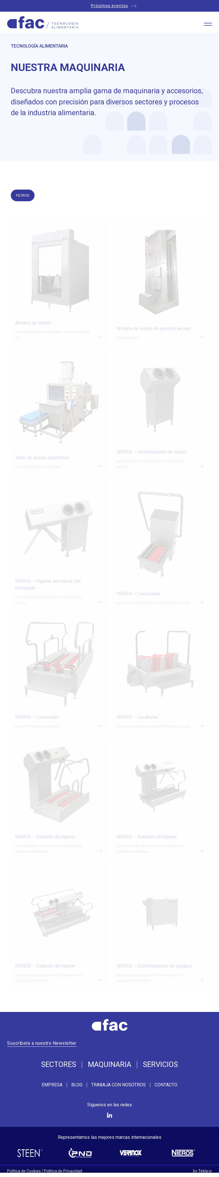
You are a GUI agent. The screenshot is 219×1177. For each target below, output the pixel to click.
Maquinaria (109, 1064)
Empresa (52, 1085)
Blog (76, 1085)
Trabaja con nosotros (118, 1085)
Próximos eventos (109, 5)
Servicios (160, 1064)
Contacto (166, 1085)
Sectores (58, 1064)
